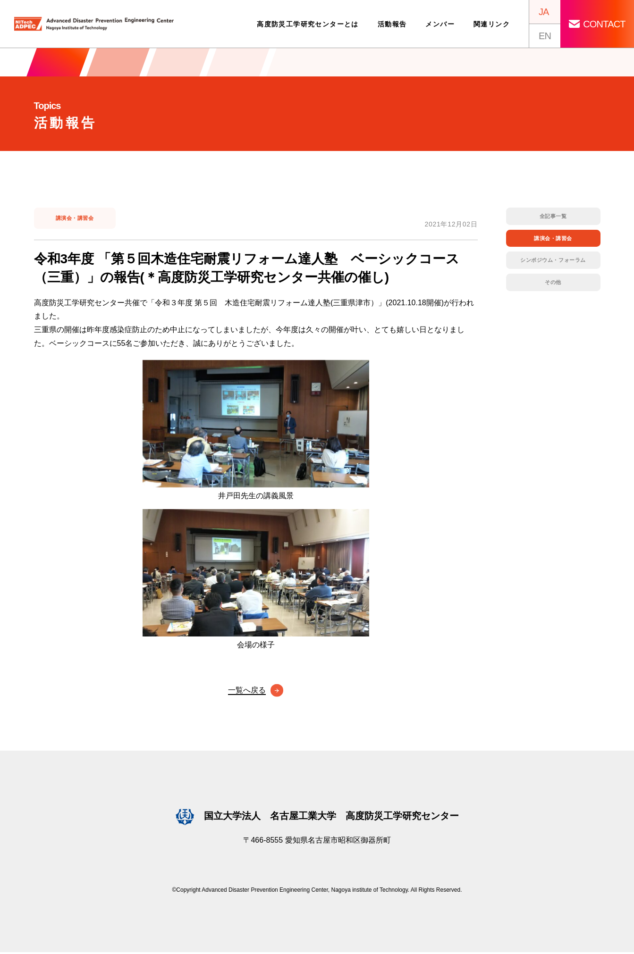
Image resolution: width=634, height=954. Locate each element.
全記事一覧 (553, 217)
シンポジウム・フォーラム (553, 264)
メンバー (438, 24)
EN (543, 36)
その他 (553, 288)
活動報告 (390, 24)
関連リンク (490, 24)
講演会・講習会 (76, 220)
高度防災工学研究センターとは (306, 24)
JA (542, 12)
